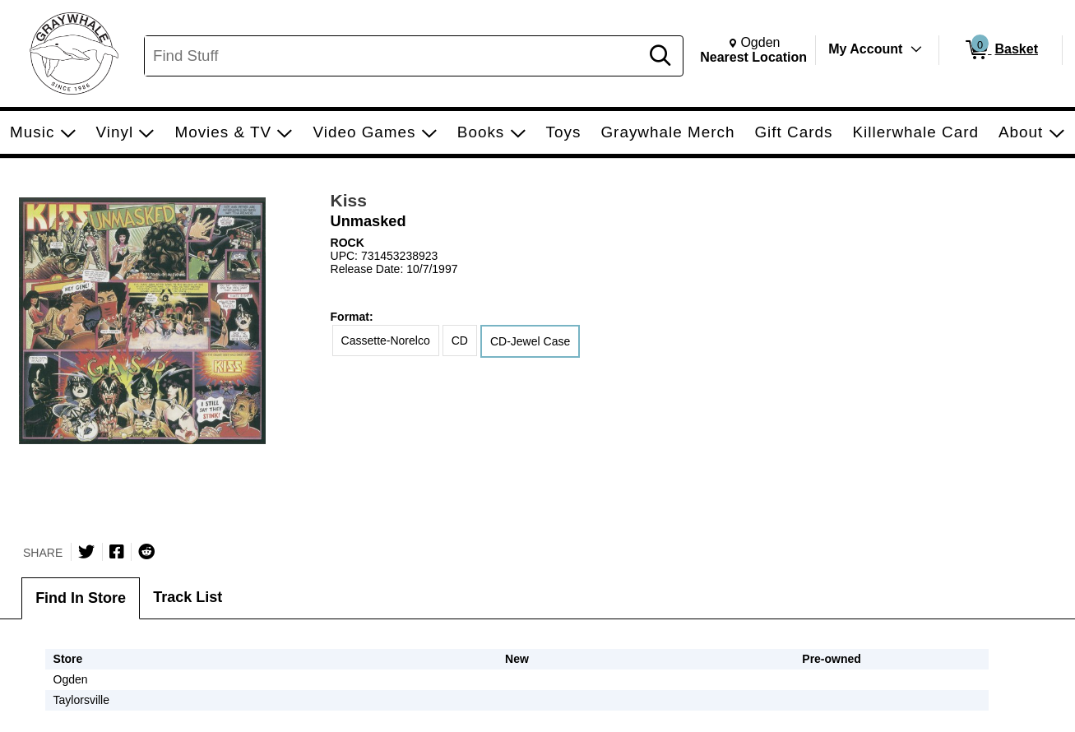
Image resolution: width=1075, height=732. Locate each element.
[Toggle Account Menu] (916, 49)
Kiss (349, 200)
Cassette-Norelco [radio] (385, 340)
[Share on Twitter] (86, 552)
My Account (865, 49)
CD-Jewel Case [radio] (530, 341)
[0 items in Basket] (1001, 50)
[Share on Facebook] (116, 552)
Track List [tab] (187, 597)
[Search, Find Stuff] (394, 56)
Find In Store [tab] (80, 598)
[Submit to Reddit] (146, 552)
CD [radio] (460, 340)
